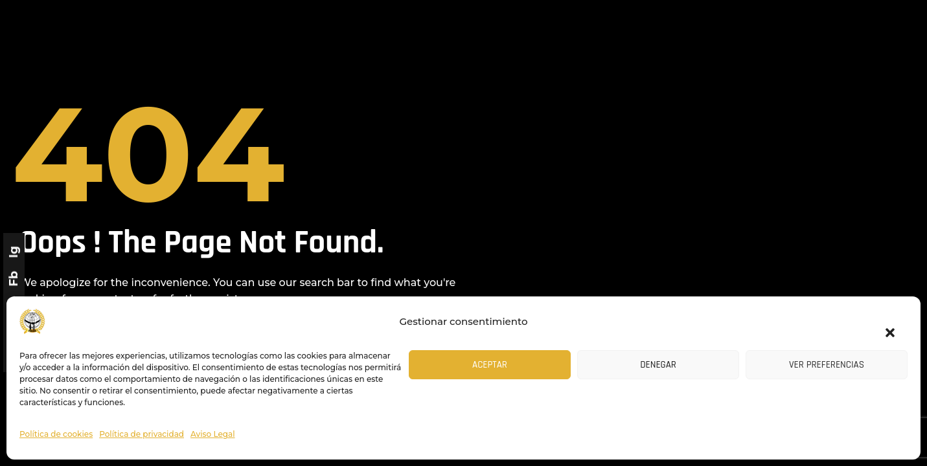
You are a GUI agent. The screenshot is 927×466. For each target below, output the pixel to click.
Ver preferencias (826, 365)
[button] (884, 325)
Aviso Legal (212, 434)
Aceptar (489, 365)
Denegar (658, 365)
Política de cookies (56, 434)
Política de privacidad (141, 434)
